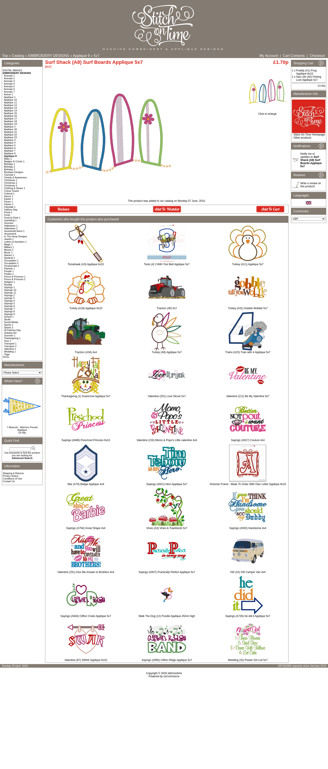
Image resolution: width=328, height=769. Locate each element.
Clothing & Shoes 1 (14, 188)
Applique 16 (10, 116)
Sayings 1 (9, 287)
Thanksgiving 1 (12, 338)
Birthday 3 (9, 169)
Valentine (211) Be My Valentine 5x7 (247, 396)
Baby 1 (8, 158)
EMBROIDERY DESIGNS (48, 56)
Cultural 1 (9, 193)
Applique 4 (10, 142)
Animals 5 (9, 86)
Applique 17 (10, 118)
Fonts (7, 215)
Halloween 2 (11, 228)
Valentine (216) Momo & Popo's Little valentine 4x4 (167, 440)
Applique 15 (10, 113)
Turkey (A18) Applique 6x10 (85, 308)
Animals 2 (9, 78)
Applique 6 (10, 148)
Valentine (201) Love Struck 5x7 (167, 396)
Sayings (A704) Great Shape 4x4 (85, 528)
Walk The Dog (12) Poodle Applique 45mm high (167, 616)
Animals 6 (9, 89)
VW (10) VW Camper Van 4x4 (248, 572)
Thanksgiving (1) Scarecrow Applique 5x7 (85, 396)
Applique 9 (81, 56)
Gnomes (8, 223)
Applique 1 (10, 97)
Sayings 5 (9, 303)
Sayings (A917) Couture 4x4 (248, 440)
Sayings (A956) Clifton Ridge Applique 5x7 (166, 660)
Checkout (317, 56)
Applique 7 (10, 150)
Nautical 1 (9, 257)
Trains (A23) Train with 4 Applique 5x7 (247, 352)
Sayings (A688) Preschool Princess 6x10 (86, 440)
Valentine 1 (10, 349)
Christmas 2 (10, 182)
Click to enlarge (267, 112)
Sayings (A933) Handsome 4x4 (247, 528)
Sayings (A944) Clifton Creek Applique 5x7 (85, 616)
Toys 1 (7, 341)
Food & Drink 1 (12, 217)
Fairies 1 (8, 204)
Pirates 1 (9, 274)
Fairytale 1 (9, 207)
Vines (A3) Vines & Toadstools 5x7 (166, 528)
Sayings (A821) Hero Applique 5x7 (166, 484)
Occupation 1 (11, 260)
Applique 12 (10, 105)
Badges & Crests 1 (14, 161)
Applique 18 (10, 121)
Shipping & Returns (13, 473)
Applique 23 (10, 137)
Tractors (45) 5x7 (167, 308)
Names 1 (9, 255)
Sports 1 (8, 324)
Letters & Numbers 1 (15, 241)
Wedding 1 (10, 351)
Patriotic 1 (9, 268)
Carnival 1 (9, 174)
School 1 (9, 316)
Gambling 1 (10, 220)
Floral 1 (8, 212)
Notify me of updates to (311, 160)
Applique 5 (10, 145)
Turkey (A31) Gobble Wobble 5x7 (248, 308)
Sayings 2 (9, 295)
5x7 (97, 56)
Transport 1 (10, 343)
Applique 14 (10, 110)
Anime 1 (8, 94)
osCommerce (171, 676)
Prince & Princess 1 (14, 276)
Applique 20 (10, 129)
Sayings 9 (9, 314)
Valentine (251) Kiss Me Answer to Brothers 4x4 (86, 572)
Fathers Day (10, 209)
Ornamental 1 (11, 266)
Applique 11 (10, 102)
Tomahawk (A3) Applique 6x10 (86, 264)
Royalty (8, 284)
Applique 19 (10, 124)
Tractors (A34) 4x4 (86, 352)
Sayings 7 (9, 308)
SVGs (6, 357)
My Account (268, 56)
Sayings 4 (9, 300)
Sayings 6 (9, 306)
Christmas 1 (10, 180)
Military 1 (9, 247)
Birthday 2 (9, 166)
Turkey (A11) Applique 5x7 (248, 264)
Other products (302, 137)
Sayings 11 (10, 292)
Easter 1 (8, 199)
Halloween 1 (11, 225)
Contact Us (9, 481)
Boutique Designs (13, 172)
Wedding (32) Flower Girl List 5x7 (248, 660)
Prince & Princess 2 (14, 279)
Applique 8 (10, 153)
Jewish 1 (9, 239)
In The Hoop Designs (15, 236)
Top (5, 56)
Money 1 (8, 249)
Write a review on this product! (310, 185)
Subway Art (10, 332)
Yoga (7, 354)
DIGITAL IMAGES (12, 70)
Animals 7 (9, 91)
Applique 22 (10, 134)
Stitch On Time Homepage (309, 134)
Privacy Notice (10, 476)
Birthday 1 (9, 164)
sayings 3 (9, 298)
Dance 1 (8, 196)
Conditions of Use (12, 478)
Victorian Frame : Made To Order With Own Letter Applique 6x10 (248, 484)
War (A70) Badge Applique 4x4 (85, 484)
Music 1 (8, 252)
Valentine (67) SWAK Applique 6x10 (85, 660)
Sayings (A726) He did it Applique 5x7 (247, 616)
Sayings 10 (10, 290)
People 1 (9, 271)
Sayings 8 (9, 311)
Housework (10, 233)
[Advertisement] (164, 716)
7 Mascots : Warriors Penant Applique (22, 428)
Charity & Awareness (15, 177)
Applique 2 (10, 126)
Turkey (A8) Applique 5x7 (167, 352)
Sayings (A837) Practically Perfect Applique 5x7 (167, 572)
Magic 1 (8, 244)
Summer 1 (9, 335)
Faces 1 (8, 201)
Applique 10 (10, 99)
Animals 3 (9, 81)
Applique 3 (10, 140)
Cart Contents (294, 56)
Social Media (11, 322)
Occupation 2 (11, 263)
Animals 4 (9, 83)
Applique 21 (10, 132)
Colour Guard (11, 191)
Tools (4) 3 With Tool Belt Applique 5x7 (167, 264)
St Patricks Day (12, 330)
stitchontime (175, 673)
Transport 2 (10, 346)
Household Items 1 (14, 231)
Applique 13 (10, 107)
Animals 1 (9, 75)
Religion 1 (9, 282)
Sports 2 (8, 327)
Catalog (18, 56)
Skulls (7, 319)
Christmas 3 (10, 185)
